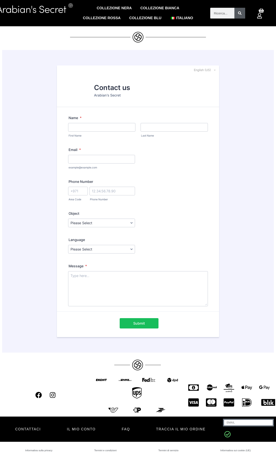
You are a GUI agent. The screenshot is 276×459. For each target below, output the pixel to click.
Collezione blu (145, 18)
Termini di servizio (167, 450)
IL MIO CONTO (81, 429)
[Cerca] (239, 13)
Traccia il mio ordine (181, 429)
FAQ (126, 429)
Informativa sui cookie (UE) (234, 450)
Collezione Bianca (159, 8)
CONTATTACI (28, 429)
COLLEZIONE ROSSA (102, 18)
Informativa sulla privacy (39, 450)
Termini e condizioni (106, 450)
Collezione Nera (114, 8)
